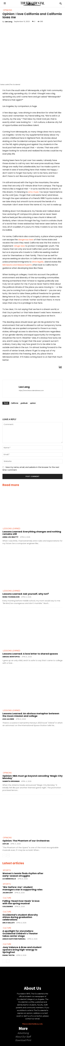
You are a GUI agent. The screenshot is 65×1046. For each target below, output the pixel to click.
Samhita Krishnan (10, 781)
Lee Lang (8, 21)
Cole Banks (7, 906)
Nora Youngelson (10, 597)
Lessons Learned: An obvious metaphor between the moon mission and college (30, 715)
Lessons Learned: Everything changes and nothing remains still (31, 533)
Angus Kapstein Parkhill (14, 939)
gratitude (23, 403)
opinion (33, 403)
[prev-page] (4, 855)
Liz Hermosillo (9, 879)
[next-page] (7, 855)
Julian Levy (7, 892)
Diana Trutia (8, 955)
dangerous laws (25, 239)
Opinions (7, 773)
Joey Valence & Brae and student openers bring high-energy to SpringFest (21, 950)
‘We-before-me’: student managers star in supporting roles (22, 888)
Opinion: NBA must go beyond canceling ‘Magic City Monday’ (32, 777)
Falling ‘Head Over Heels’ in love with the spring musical (21, 902)
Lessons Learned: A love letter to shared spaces (30, 653)
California (14, 403)
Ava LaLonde (8, 719)
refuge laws (19, 245)
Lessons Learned (11, 528)
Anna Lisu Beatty (10, 537)
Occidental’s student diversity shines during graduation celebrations (20, 917)
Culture (7, 898)
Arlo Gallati (8, 923)
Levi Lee (5, 844)
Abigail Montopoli (11, 657)
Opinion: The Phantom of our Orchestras (25, 840)
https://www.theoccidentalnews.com (31, 390)
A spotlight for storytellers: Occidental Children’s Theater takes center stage (20, 933)
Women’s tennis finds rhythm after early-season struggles (22, 874)
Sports (7, 870)
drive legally (38, 261)
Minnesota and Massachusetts (17, 265)
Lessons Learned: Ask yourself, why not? (25, 593)
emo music (33, 192)
